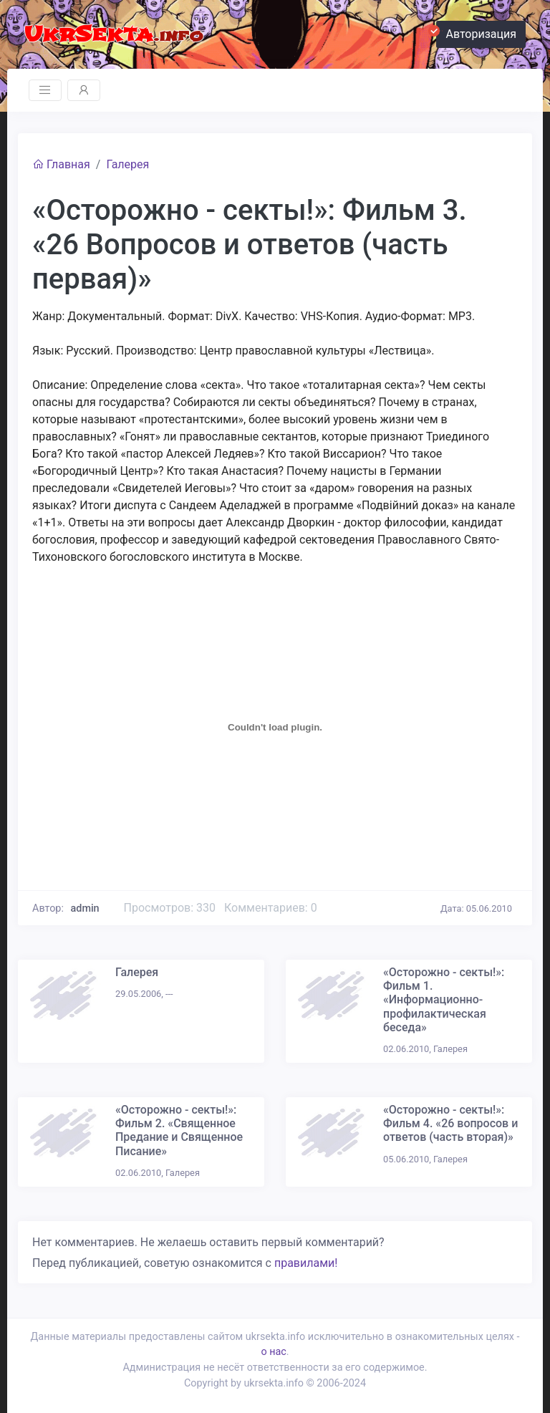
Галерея (127, 164)
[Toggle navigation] (45, 90)
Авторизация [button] (476, 32)
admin (85, 908)
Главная (61, 164)
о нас (273, 1352)
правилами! (305, 1263)
